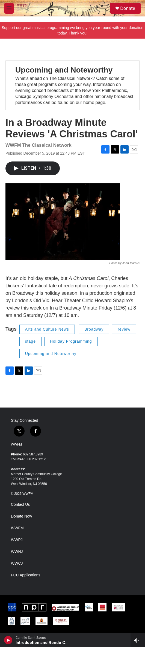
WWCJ (17, 563)
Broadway (93, 329)
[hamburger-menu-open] (9, 8)
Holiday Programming (71, 341)
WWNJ (17, 552)
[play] (8, 640)
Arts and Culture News (47, 329)
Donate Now (21, 516)
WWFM (16, 444)
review (124, 329)
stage (30, 341)
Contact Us (20, 504)
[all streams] (138, 640)
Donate (127, 8)
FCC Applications (25, 575)
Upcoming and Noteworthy (64, 70)
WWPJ (17, 540)
